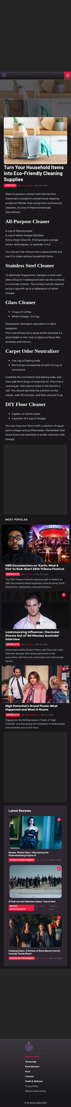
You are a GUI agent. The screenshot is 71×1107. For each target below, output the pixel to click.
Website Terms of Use (35, 1091)
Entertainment (32, 1066)
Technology (30, 1061)
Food (27, 1071)
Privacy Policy (31, 1086)
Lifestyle (29, 1076)
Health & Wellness (34, 1081)
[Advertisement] (35, 35)
